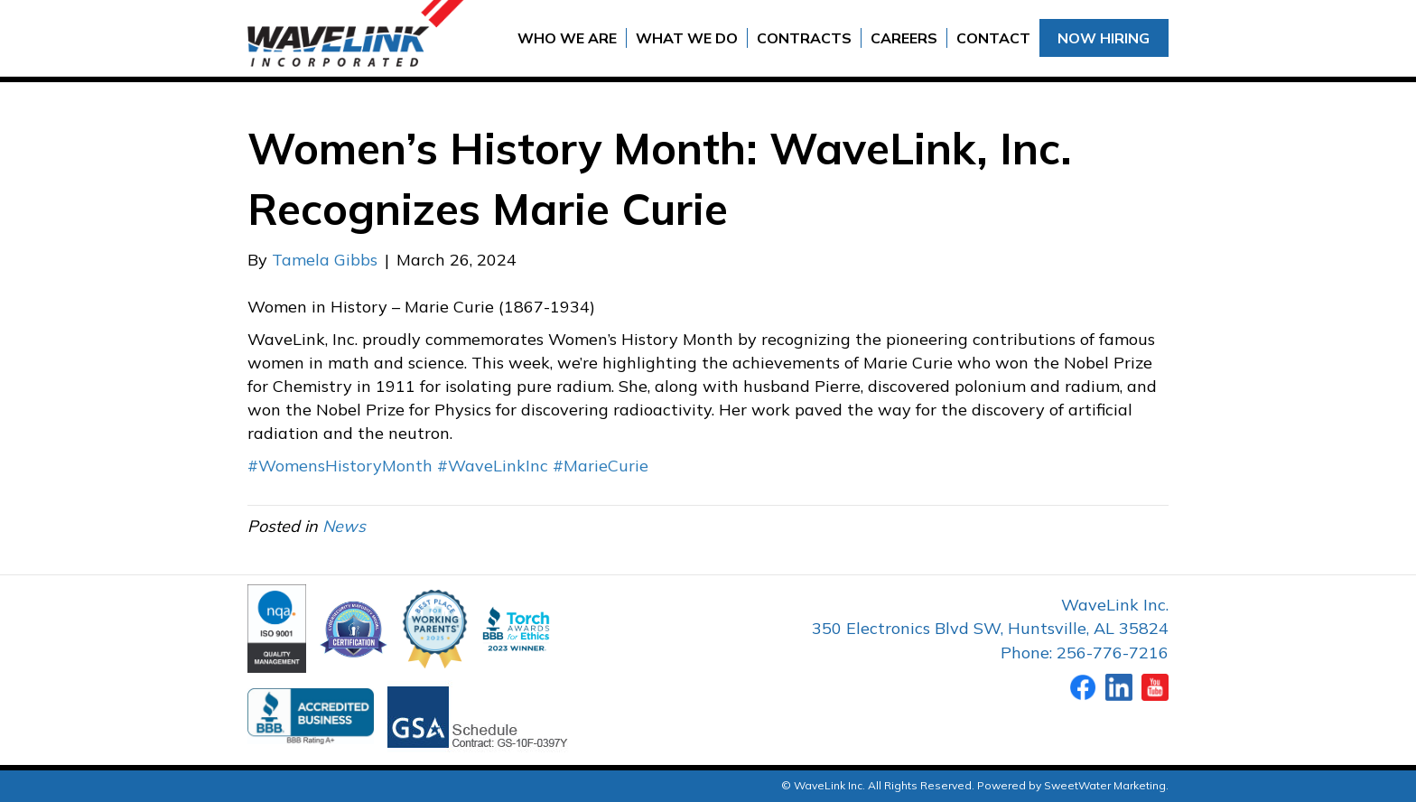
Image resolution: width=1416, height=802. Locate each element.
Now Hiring (1103, 38)
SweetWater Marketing (1105, 785)
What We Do (687, 38)
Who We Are (567, 38)
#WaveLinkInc (492, 465)
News (344, 526)
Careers (904, 38)
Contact (993, 38)
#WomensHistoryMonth (340, 465)
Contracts (804, 38)
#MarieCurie (600, 465)
